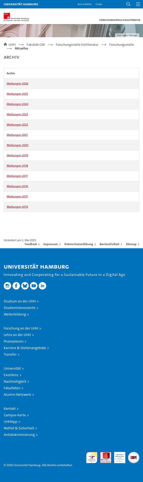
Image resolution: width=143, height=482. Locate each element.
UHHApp (10, 421)
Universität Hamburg (21, 4)
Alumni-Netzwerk (17, 394)
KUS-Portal (85, 4)
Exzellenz (11, 375)
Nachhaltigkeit (15, 381)
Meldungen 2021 (17, 135)
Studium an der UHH (20, 301)
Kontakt (10, 408)
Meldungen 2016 (17, 186)
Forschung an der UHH (21, 328)
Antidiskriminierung (19, 434)
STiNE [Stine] (99, 4)
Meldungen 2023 (17, 114)
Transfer (10, 354)
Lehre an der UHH (17, 334)
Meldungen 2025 (17, 94)
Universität (12, 368)
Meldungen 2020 (17, 145)
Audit (103, 454)
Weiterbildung (15, 314)
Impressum (50, 244)
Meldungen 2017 (17, 176)
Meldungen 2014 (17, 207)
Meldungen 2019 (17, 155)
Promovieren (13, 341)
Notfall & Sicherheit (19, 428)
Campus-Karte (15, 415)
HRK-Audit (117, 456)
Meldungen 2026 (17, 83)
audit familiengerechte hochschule (91, 457)
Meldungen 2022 (17, 125)
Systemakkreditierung (133, 454)
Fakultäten (12, 388)
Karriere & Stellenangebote (25, 348)
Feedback (31, 244)
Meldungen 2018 (17, 166)
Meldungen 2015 (17, 196)
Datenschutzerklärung (78, 244)
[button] (128, 4)
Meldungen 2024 (17, 104)
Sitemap (131, 244)
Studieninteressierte (19, 307)
